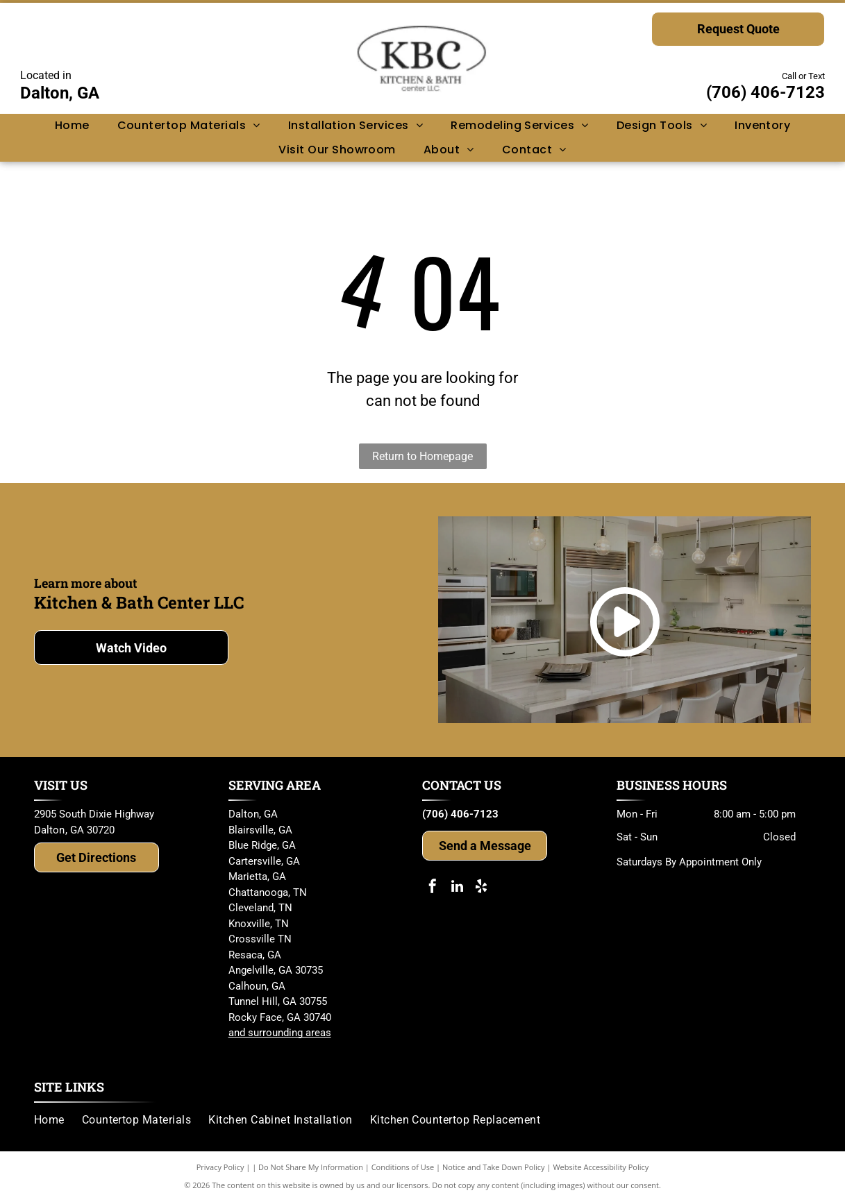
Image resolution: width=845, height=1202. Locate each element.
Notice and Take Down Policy (493, 1167)
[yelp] (481, 888)
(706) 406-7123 (765, 92)
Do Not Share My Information (310, 1167)
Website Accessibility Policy (601, 1167)
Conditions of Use (403, 1167)
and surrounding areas (279, 1032)
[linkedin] (456, 888)
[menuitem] (72, 125)
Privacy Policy (220, 1167)
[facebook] (432, 888)
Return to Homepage (422, 456)
